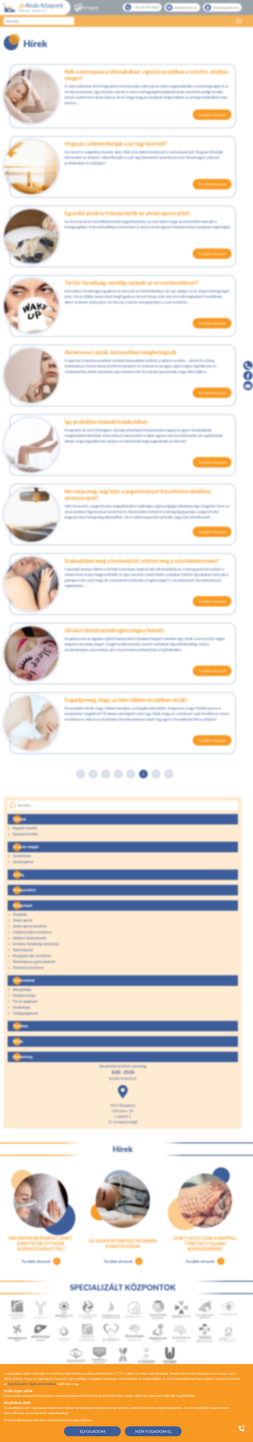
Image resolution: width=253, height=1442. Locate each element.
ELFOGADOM (92, 1431)
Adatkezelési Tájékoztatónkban (32, 1384)
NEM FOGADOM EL (153, 1431)
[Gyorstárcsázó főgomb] (241, 1428)
